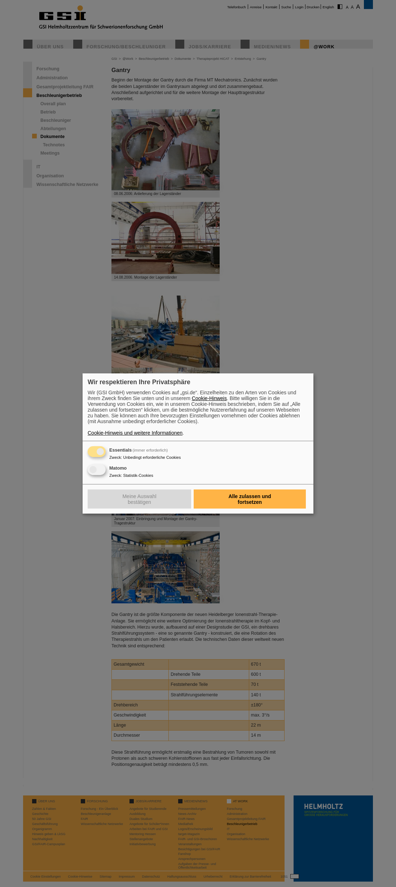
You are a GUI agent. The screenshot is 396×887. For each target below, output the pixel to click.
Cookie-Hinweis (209, 398)
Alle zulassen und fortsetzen (249, 499)
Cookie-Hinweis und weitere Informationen (135, 433)
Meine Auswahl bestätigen (139, 499)
